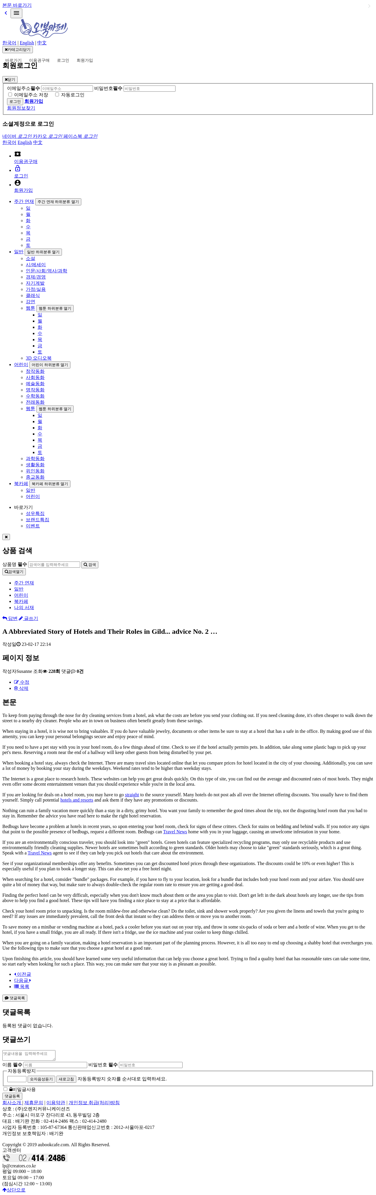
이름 (12, 1066)
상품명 (14, 564)
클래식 (33, 295)
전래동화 (35, 402)
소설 (30, 258)
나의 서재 (24, 607)
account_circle (17, 182)
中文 (42, 42)
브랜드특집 (37, 519)
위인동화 (35, 470)
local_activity (17, 153)
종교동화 (35, 477)
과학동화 (35, 458)
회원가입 (85, 60)
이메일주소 (23, 88)
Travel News (175, 831)
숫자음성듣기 (41, 1081)
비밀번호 (108, 88)
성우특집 (35, 513)
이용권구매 (39, 60)
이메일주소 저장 (31, 94)
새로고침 (66, 1081)
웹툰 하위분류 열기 (55, 308)
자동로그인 (73, 94)
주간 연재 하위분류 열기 (58, 202)
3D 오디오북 (39, 358)
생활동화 (35, 464)
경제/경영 (36, 276)
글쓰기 (28, 618)
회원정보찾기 (21, 107)
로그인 (63, 60)
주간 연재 (24, 201)
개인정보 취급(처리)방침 (94, 1104)
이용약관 (55, 1104)
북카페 (21, 483)
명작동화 (35, 389)
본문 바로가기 (17, 5)
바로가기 (13, 60)
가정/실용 (36, 289)
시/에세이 (36, 264)
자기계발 (35, 283)
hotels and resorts (76, 799)
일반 (18, 251)
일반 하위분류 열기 (43, 252)
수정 (21, 682)
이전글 (22, 974)
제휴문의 (33, 1104)
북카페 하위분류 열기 (50, 484)
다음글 (22, 980)
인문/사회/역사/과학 (46, 270)
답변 (10, 618)
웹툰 (30, 308)
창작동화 (35, 371)
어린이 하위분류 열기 (50, 365)
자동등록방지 (22, 1072)
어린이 (21, 364)
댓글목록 (15, 998)
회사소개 (12, 1104)
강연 (30, 301)
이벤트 (33, 525)
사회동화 (35, 377)
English (27, 42)
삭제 (21, 688)
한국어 (9, 42)
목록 (21, 986)
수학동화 (35, 395)
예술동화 (35, 383)
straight (132, 794)
